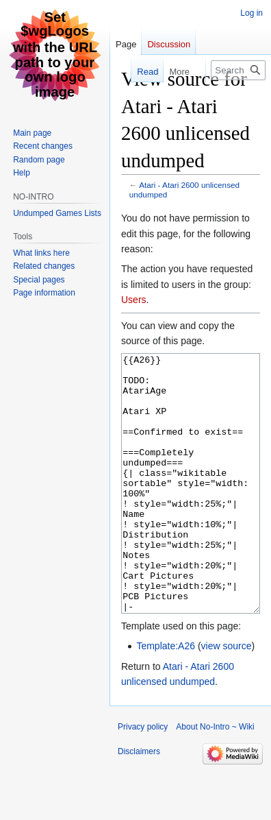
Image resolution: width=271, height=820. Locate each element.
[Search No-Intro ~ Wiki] (238, 70)
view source (226, 697)
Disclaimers (139, 803)
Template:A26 (165, 697)
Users (133, 299)
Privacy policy (143, 778)
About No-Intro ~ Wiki (215, 778)
